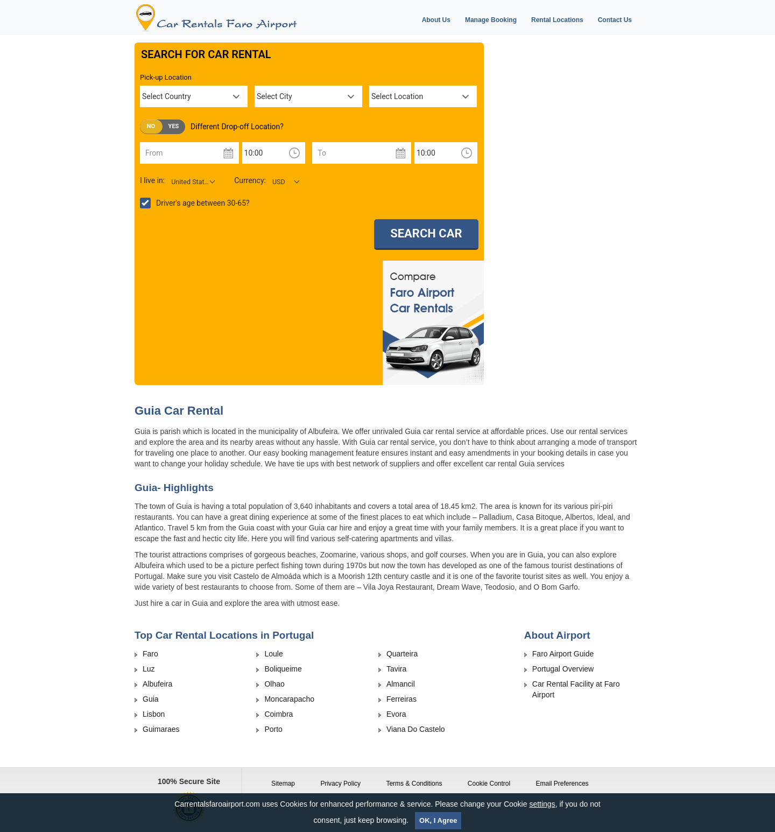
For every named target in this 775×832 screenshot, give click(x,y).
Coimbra (278, 714)
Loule (273, 653)
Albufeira (157, 684)
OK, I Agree (438, 820)
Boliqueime (282, 669)
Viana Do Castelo (415, 729)
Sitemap (283, 783)
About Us (436, 20)
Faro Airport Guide (563, 653)
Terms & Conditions (414, 783)
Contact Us (615, 20)
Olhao (274, 684)
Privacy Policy (340, 783)
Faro (150, 653)
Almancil (400, 684)
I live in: (152, 180)
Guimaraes (161, 729)
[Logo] (233, 18)
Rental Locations (557, 20)
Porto (273, 729)
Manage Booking (491, 20)
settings (542, 804)
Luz (149, 669)
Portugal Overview (563, 669)
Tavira (396, 669)
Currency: (250, 180)
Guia (151, 699)
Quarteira (402, 653)
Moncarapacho (289, 699)
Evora (396, 714)
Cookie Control (489, 783)
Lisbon (154, 714)
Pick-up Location (166, 77)
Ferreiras (401, 699)
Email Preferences (562, 783)
